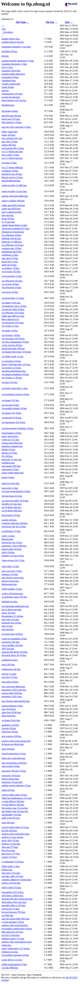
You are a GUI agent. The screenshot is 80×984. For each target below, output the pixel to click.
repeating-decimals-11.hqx (14, 64)
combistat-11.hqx (10, 255)
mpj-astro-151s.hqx (11, 873)
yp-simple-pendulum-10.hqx (15, 374)
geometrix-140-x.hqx (12, 696)
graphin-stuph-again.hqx (13, 74)
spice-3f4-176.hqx (10, 840)
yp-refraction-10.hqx (11, 287)
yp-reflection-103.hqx (12, 281)
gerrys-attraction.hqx (12, 212)
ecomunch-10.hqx (10, 77)
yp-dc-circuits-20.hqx (12, 345)
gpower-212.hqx (9, 453)
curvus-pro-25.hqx (10, 908)
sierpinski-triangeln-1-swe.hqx (16, 46)
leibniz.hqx (7, 869)
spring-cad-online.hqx (12, 443)
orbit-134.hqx (8, 552)
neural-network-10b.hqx (13, 348)
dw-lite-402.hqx (9, 830)
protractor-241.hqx (11, 642)
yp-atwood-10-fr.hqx (11, 417)
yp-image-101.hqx (10, 400)
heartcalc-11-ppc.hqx (12, 459)
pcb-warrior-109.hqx (11, 736)
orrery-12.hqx (8, 536)
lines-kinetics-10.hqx (12, 122)
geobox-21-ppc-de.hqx (12, 837)
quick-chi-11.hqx (10, 261)
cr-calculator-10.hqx (11, 361)
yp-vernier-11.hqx (10, 326)
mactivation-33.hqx (11, 515)
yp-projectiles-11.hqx (12, 276)
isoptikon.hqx (8, 462)
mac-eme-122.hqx (10, 619)
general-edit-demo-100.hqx (15, 652)
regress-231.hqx (9, 857)
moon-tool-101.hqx (11, 119)
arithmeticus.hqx (10, 660)
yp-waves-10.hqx (10, 292)
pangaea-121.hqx (10, 574)
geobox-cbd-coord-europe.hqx (16, 741)
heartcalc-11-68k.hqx (12, 241)
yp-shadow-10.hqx (11, 268)
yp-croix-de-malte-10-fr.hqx (15, 500)
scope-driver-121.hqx (12, 959)
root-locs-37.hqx (9, 677)
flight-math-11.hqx (11, 866)
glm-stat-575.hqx (10, 847)
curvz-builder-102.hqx (12, 645)
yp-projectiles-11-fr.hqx (13, 298)
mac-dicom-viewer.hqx (13, 577)
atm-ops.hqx (8, 215)
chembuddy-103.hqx (11, 814)
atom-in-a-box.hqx (11, 483)
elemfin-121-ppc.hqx (12, 504)
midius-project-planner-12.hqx (16, 785)
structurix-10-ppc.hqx (12, 782)
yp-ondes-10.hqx (10, 330)
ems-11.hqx (7, 67)
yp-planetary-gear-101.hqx (14, 597)
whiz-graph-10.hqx (11, 766)
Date (67, 22)
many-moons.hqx (10, 436)
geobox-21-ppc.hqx (11, 844)
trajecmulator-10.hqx (12, 433)
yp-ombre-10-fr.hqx (11, 302)
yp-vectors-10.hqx (10, 284)
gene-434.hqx (8, 749)
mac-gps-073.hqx (10, 258)
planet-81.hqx (8, 790)
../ (2, 25)
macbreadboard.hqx (11, 180)
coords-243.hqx (9, 520)
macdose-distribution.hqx (14, 371)
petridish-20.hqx (9, 51)
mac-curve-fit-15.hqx (12, 571)
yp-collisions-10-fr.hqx (13, 245)
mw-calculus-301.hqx (12, 138)
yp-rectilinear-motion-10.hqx (15, 394)
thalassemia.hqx (9, 584)
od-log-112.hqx (9, 674)
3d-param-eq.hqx (10, 111)
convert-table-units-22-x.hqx (15, 827)
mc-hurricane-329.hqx (12, 634)
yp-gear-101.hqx (9, 382)
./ (2, 35)
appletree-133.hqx (10, 725)
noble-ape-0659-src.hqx (13, 316)
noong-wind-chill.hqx (12, 693)
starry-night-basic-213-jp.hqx (16, 948)
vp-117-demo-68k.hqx (12, 167)
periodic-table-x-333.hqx (14, 905)
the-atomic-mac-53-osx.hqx (15, 808)
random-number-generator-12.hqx (18, 60)
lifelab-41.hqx (8, 449)
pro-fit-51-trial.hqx (11, 935)
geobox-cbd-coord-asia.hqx (15, 925)
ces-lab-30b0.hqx (10, 967)
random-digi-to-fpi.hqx (13, 42)
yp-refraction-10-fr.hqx (13, 322)
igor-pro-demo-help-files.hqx (16, 918)
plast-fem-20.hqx (10, 731)
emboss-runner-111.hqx (13, 938)
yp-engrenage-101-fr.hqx (14, 422)
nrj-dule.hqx (7, 915)
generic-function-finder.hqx (15, 196)
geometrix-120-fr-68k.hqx (14, 545)
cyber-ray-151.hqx (10, 439)
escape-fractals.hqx (11, 97)
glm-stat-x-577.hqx (11, 853)
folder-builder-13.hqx (12, 589)
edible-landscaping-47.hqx (14, 964)
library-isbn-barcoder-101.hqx (16, 364)
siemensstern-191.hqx (12, 93)
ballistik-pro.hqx (9, 601)
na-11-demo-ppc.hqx (11, 609)
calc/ (4, 29)
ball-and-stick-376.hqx (12, 932)
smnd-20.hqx (8, 87)
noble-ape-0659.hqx (11, 208)
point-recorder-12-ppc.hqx (14, 191)
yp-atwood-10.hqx (10, 405)
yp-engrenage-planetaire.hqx (15, 606)
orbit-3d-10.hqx (9, 265)
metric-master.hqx (10, 779)
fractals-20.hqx (9, 728)
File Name (21, 22)
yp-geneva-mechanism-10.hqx (16, 491)
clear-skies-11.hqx (10, 566)
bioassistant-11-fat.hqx (12, 616)
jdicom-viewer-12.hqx (12, 177)
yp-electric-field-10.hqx (13, 309)
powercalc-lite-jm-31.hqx (14, 526)
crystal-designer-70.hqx (13, 922)
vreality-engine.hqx (11, 84)
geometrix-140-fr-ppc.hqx (14, 690)
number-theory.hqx (11, 38)
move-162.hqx (9, 613)
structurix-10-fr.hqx (11, 775)
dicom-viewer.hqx (10, 581)
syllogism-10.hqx (10, 170)
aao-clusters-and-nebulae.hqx (16, 701)
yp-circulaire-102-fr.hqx (13, 338)
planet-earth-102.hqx (12, 549)
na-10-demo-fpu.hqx (11, 507)
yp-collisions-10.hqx (11, 235)
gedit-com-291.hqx (11, 818)
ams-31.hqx (7, 626)
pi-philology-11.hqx (11, 531)
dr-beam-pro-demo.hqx (13, 744)
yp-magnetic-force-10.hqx (14, 306)
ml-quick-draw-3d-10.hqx (14, 655)
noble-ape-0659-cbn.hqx (13, 205)
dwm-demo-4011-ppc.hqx (14, 902)
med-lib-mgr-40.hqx (11, 115)
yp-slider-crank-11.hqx (12, 356)
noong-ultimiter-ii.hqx (12, 705)
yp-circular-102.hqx (11, 271)
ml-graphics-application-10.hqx (17, 928)
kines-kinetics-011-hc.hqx (14, 100)
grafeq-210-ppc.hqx (11, 883)
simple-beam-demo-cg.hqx (14, 225)
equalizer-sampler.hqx (12, 446)
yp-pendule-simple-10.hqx (14, 408)
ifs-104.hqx (7, 456)
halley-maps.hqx (9, 131)
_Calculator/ (7, 32)
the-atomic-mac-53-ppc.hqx (15, 811)
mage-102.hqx (8, 135)
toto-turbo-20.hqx (10, 682)
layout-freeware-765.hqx (13, 912)
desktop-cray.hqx (10, 951)
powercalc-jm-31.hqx (12, 542)
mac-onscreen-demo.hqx (13, 686)
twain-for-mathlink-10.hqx (14, 638)
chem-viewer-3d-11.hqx (13, 560)
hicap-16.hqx (8, 218)
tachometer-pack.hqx (12, 251)
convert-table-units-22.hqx (14, 794)
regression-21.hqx (10, 469)
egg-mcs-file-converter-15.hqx (16, 127)
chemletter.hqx (9, 80)
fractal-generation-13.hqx (14, 753)
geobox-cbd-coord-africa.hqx (16, 834)
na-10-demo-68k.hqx (12, 510)
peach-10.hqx (8, 477)
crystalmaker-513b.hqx (13, 861)
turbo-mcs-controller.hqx (14, 758)
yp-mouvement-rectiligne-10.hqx (17, 428)
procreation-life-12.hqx (13, 148)
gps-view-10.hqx (10, 141)
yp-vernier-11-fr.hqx (11, 367)
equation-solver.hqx (11, 70)
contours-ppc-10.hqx (11, 248)
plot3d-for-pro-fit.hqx (12, 174)
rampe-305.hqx (9, 145)
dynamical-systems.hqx (13, 232)
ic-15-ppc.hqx (8, 222)
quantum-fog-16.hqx (11, 622)
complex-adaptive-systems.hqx (16, 879)
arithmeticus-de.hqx (11, 669)
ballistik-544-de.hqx (11, 238)
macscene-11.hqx (10, 488)
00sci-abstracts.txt (10, 319)
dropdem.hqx (8, 105)
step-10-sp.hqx (9, 709)
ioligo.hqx (6, 945)
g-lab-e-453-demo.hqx (12, 593)
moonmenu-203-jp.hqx (13, 892)
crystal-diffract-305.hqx (13, 804)
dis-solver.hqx (8, 850)
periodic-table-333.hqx (12, 876)
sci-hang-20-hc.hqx (11, 720)
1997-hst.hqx (8, 648)
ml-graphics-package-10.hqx (15, 955)
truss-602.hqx (8, 822)
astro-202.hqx (8, 664)
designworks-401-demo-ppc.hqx (17, 899)
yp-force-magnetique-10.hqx (15, 342)
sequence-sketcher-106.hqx (15, 523)
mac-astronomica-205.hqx (14, 763)
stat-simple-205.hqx (11, 466)
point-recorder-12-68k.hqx (14, 185)
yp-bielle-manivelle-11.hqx (15, 388)
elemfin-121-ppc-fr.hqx (13, 555)
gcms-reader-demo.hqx (13, 472)
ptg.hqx (5, 90)
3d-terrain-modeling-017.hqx (15, 228)
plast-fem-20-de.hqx (11, 712)
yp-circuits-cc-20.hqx (12, 377)
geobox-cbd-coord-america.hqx (17, 942)
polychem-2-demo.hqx (12, 895)
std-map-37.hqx (9, 162)
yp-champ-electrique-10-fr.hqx (16, 352)
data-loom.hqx (9, 715)
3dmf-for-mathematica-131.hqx (17, 798)
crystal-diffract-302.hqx (13, 801)
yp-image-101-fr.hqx (11, 413)
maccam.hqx (8, 629)
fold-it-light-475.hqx (11, 887)
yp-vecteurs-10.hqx (11, 335)
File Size (50, 22)
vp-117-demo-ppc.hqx (12, 151)
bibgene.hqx (7, 539)
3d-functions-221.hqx (12, 496)
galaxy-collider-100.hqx (13, 200)
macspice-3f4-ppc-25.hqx (14, 771)
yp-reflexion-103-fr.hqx (13, 312)
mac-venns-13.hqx (10, 155)
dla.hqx (5, 56)
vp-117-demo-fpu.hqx (12, 158)
